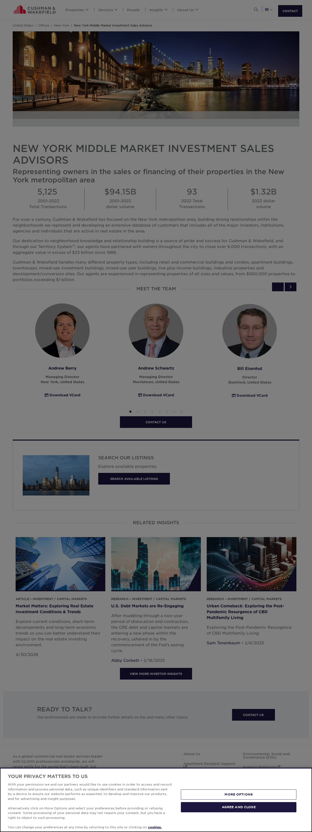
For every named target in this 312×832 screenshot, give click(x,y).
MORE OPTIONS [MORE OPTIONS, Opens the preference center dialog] (238, 803)
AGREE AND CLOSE (239, 815)
